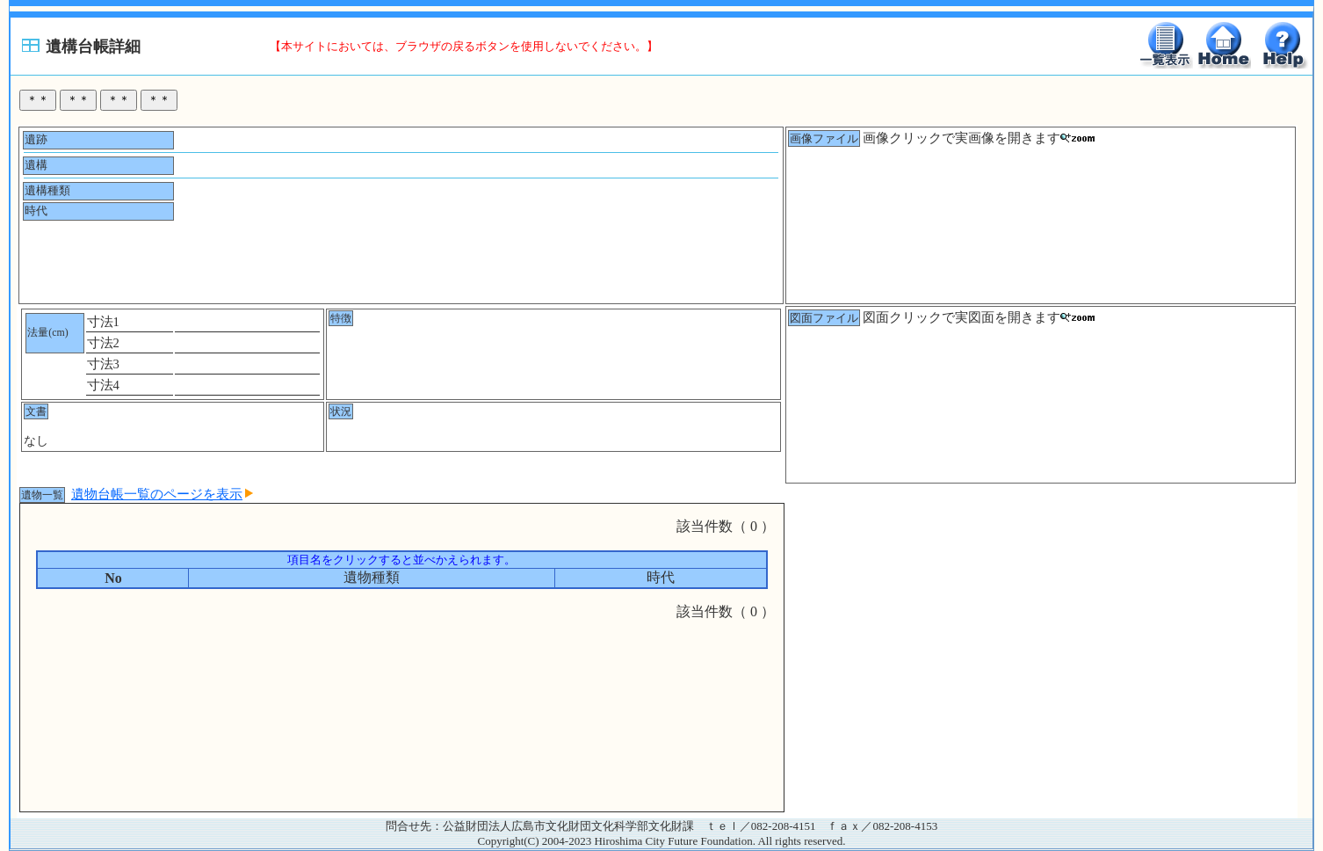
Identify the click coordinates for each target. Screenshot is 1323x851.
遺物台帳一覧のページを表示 (162, 494)
